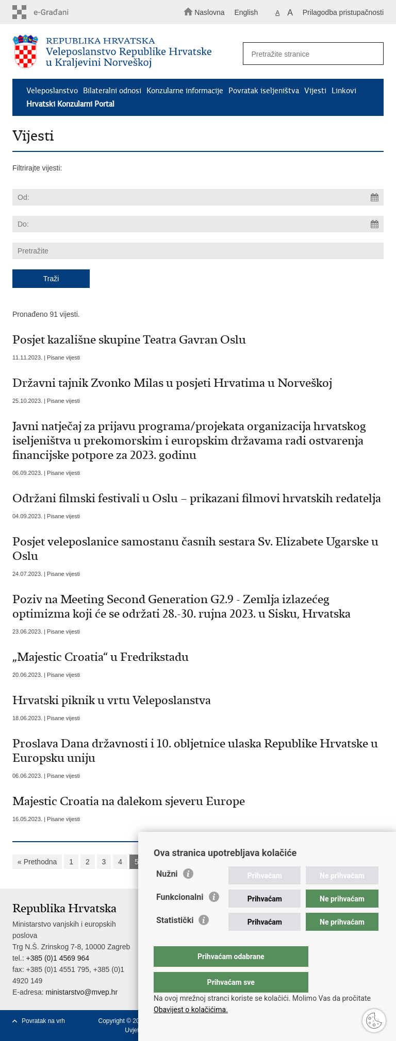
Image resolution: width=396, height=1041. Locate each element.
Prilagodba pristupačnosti (343, 12)
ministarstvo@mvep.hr (82, 992)
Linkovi (344, 90)
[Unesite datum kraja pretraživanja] (198, 224)
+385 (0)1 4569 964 (57, 958)
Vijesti (315, 90)
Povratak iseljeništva (263, 90)
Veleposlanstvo (52, 90)
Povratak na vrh (43, 1021)
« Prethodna (37, 862)
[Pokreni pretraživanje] (371, 54)
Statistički (174, 941)
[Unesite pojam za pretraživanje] (310, 53)
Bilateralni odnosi (112, 90)
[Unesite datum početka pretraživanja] (198, 197)
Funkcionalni (180, 918)
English (246, 12)
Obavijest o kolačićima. (191, 1009)
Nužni (167, 894)
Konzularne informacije (184, 90)
